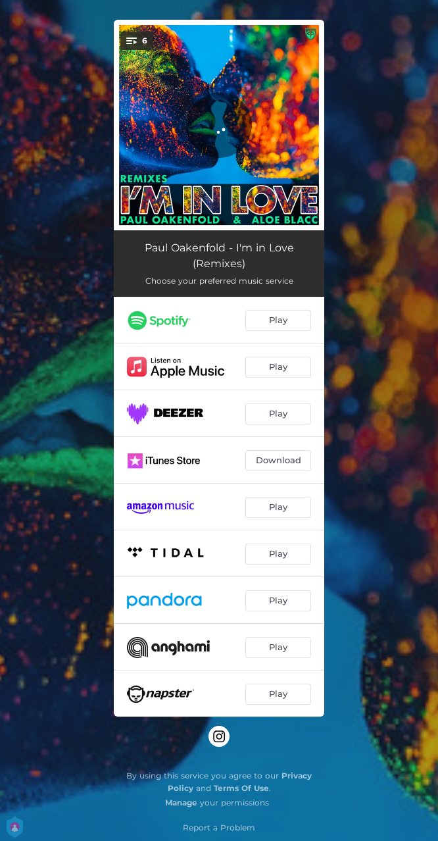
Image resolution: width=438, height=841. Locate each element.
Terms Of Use (241, 788)
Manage (181, 802)
